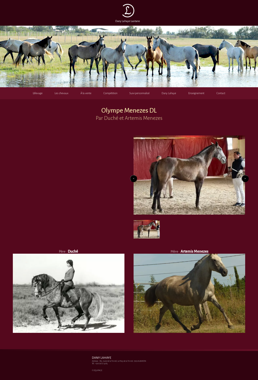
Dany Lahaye (169, 93)
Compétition (110, 93)
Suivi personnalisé (139, 93)
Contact (220, 93)
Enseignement (196, 93)
